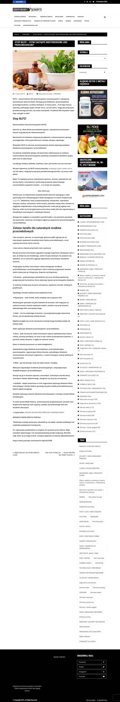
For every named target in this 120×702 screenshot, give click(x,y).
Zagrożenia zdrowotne (88, 403)
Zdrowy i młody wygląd (88, 427)
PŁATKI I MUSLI (85, 337)
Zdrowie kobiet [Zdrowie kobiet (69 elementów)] (95, 592)
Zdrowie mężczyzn (87, 419)
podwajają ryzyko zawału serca (60, 168)
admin (30, 94)
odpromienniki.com (30, 25)
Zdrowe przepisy (86, 411)
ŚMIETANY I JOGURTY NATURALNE (92, 314)
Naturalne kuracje (45, 94)
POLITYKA (83, 234)
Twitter (87, 2)
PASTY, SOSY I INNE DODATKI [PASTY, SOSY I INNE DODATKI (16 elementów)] (90, 512)
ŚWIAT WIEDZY (85, 380)
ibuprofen (16, 200)
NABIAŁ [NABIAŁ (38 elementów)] (82, 497)
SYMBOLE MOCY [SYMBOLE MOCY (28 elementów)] (85, 563)
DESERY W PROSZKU (87, 265)
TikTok (86, 21)
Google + (90, 2)
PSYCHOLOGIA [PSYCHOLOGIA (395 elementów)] (97, 521)
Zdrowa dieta (85, 407)
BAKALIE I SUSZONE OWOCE (90, 257)
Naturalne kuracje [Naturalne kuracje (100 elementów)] (95, 497)
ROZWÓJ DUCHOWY (87, 242)
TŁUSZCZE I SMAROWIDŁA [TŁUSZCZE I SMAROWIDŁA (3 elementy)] (89, 578)
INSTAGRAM (78, 21)
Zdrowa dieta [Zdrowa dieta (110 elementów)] (84, 587)
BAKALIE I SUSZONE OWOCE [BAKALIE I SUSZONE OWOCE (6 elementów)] (89, 446)
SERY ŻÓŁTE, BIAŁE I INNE (89, 310)
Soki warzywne (85, 358)
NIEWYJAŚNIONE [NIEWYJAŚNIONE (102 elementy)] (85, 502)
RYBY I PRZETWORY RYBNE (90, 341)
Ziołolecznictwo (85, 431)
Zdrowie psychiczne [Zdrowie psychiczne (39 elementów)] (86, 602)
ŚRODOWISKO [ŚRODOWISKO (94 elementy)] (84, 627)
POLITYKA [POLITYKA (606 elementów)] (83, 517)
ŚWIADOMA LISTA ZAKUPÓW (90, 254)
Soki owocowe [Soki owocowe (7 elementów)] (99, 558)
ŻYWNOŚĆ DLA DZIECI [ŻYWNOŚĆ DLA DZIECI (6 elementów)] (87, 641)
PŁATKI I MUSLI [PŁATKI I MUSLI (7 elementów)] (85, 526)
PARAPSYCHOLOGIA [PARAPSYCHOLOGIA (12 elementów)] (86, 507)
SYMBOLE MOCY (86, 384)
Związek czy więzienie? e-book (44, 21)
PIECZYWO (84, 325)
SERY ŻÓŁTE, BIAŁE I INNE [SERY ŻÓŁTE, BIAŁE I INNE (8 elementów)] (88, 553)
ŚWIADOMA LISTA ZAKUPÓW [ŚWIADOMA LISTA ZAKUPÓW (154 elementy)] (90, 632)
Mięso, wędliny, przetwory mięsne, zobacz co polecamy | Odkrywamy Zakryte (92, 277)
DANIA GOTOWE (86, 261)
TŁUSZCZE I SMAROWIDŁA (89, 367)
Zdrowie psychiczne (87, 423)
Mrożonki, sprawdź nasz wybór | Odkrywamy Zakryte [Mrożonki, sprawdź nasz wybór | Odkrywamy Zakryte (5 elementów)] (91, 491)
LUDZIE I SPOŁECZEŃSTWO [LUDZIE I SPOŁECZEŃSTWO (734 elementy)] (89, 468)
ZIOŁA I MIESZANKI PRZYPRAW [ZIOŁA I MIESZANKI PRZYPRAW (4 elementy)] (90, 612)
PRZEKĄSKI (84, 329)
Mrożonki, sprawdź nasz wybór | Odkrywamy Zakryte (91, 285)
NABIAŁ (82, 290)
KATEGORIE (32, 16)
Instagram (92, 672)
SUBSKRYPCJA (70, 16)
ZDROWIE (57, 94)
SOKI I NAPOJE (85, 345)
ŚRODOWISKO (85, 250)
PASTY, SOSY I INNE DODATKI (91, 321)
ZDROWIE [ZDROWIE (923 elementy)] (83, 592)
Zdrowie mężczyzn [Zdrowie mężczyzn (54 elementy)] (86, 597)
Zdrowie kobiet (85, 415)
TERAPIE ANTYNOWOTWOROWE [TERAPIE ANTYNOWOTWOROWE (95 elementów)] (91, 573)
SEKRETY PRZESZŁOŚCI (88, 246)
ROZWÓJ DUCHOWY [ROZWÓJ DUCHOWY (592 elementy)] (86, 531)
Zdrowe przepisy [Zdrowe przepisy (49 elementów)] (99, 587)
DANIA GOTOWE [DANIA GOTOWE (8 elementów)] (85, 451)
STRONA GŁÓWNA (20, 16)
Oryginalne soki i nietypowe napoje (93, 348)
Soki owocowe (85, 354)
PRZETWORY (84, 333)
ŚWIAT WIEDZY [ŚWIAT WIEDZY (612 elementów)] (84, 636)
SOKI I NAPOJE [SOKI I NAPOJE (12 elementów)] (84, 558)
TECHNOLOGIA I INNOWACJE (90, 388)
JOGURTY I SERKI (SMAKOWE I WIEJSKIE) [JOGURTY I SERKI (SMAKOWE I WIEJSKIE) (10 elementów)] (90, 457)
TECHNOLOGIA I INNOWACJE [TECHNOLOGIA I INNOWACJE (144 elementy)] (90, 568)
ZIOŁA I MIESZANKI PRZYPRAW (91, 371)
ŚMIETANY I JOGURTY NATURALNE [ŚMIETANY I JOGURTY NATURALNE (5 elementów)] (92, 622)
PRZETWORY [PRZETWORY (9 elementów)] (84, 521)
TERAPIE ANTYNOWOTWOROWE (92, 392)
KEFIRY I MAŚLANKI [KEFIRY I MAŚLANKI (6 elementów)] (86, 463)
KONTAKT (81, 16)
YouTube (17, 25)
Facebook (84, 2)
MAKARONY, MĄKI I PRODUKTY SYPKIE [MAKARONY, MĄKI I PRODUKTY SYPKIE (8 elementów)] (91, 474)
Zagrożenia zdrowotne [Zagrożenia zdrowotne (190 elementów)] (87, 583)
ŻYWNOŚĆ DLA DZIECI (88, 375)
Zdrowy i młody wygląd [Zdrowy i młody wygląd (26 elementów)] (87, 607)
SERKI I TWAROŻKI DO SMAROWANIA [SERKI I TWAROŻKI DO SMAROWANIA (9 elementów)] (87, 547)
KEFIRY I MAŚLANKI (87, 300)
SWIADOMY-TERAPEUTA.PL (22, 21)
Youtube (93, 2)
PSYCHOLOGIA (85, 238)
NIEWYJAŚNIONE (86, 226)
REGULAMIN (59, 16)
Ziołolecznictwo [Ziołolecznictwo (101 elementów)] (85, 617)
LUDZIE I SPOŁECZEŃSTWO (90, 222)
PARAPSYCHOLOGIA (87, 230)
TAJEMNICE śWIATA (46, 16)
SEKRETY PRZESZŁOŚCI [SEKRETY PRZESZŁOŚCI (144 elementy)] (87, 541)
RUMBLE (68, 21)
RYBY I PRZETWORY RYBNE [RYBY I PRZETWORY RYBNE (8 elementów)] (89, 536)
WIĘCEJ (60, 21)
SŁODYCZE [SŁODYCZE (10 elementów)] (99, 563)
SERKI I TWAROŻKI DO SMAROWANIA (87, 305)
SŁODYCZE (84, 363)
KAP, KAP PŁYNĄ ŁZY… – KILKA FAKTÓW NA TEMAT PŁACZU (60, 454)
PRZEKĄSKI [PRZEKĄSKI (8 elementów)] (94, 517)
